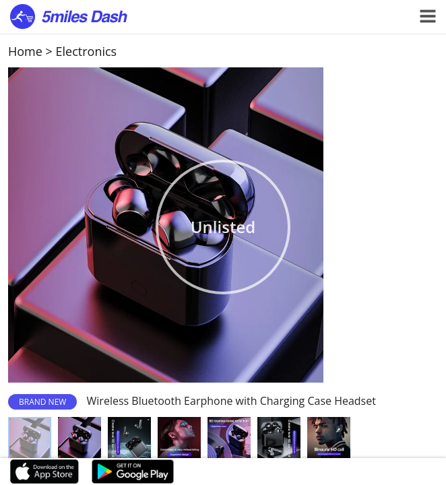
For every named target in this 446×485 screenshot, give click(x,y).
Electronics (86, 51)
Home (25, 51)
